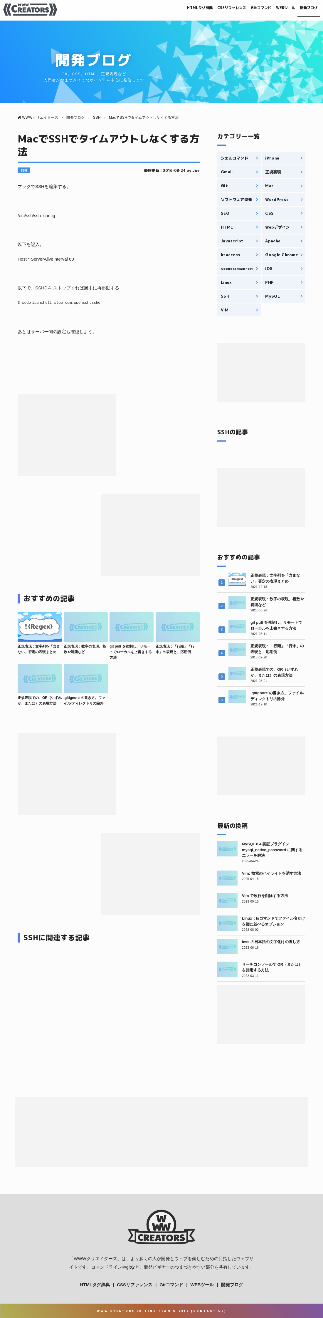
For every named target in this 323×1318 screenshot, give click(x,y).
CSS (269, 213)
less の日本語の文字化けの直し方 (271, 942)
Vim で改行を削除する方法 (265, 895)
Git (224, 185)
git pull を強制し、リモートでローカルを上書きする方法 (131, 652)
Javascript (232, 241)
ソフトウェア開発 (236, 199)
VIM (224, 310)
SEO (225, 213)
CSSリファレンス (208, 9)
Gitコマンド (245, 9)
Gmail (227, 172)
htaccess (230, 254)
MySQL (272, 296)
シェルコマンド (234, 158)
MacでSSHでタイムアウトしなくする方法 (109, 145)
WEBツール (275, 9)
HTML (227, 227)
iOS (268, 268)
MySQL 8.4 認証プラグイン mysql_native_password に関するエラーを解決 (272, 850)
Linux (226, 282)
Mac (269, 185)
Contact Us (208, 1311)
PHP (269, 282)
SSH (24, 170)
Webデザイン (277, 227)
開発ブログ (304, 9)
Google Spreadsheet (237, 268)
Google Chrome (281, 254)
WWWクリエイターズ (95, 1258)
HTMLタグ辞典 (168, 9)
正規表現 (273, 172)
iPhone (272, 158)
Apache (272, 241)
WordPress (276, 199)
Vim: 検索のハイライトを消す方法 (271, 873)
